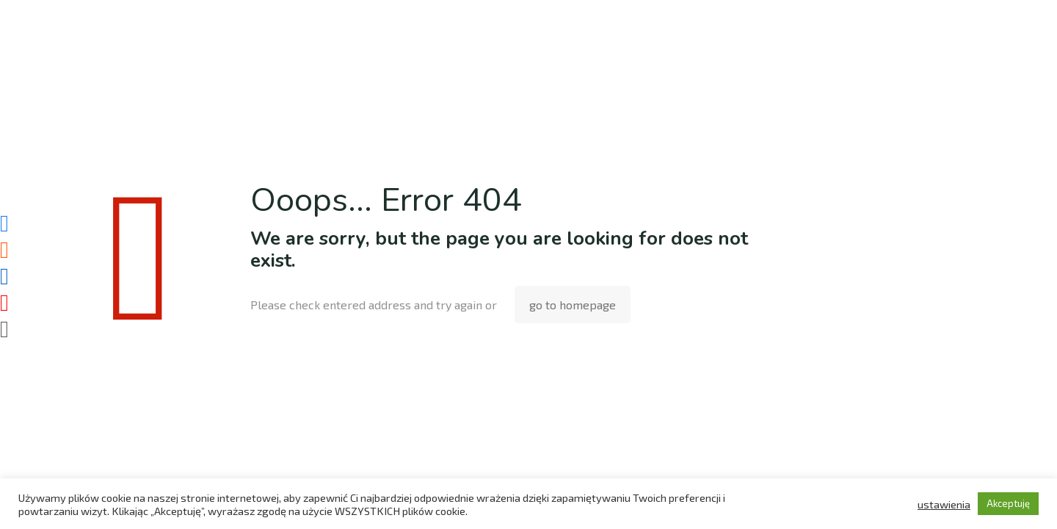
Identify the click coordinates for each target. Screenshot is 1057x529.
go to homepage (572, 305)
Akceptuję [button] (1008, 503)
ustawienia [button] (944, 504)
